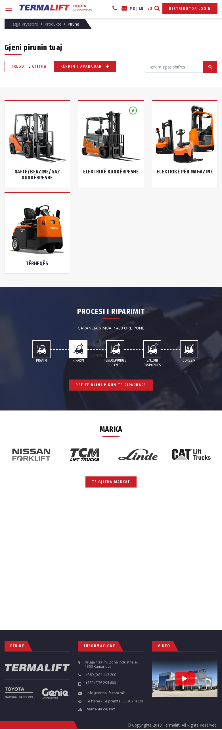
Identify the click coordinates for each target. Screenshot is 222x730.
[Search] (174, 67)
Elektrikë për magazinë (185, 172)
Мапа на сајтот (101, 709)
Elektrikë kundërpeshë (111, 172)
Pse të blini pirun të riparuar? (111, 385)
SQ (149, 8)
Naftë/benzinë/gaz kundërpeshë (37, 175)
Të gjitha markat (111, 482)
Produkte (53, 24)
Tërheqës (37, 264)
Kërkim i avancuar (85, 66)
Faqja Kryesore (24, 24)
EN (141, 8)
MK (132, 8)
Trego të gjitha (29, 66)
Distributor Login (190, 8)
